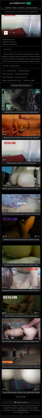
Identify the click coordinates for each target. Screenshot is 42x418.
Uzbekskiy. (22, 3)
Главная (8, 7)
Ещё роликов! (21, 397)
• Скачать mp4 (7, 49)
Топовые (21, 7)
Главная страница (21, 402)
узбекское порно (23, 410)
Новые (14, 7)
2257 (21, 414)
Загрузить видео (31, 7)
